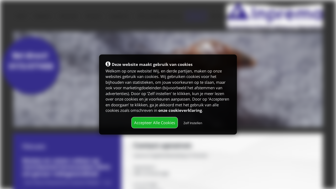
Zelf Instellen (192, 122)
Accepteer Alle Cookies (154, 122)
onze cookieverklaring (180, 110)
